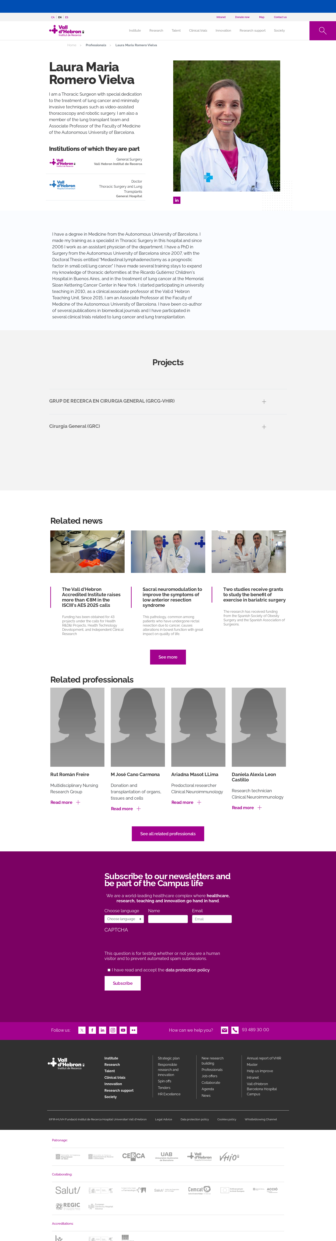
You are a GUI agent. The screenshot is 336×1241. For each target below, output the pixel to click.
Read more (61, 802)
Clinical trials (198, 30)
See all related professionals (168, 833)
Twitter (82, 1029)
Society (279, 30)
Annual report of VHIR (264, 1058)
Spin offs (164, 1081)
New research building (213, 1060)
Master (252, 1065)
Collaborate (211, 1083)
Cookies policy (226, 1119)
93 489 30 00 (255, 1029)
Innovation (223, 30)
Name (154, 910)
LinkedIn (176, 199)
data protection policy (188, 969)
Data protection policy (195, 1119)
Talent (176, 30)
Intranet (253, 1078)
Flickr (133, 1029)
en (60, 17)
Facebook (92, 1029)
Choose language (121, 910)
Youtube (123, 1029)
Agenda (208, 1089)
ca (53, 17)
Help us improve (260, 1071)
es (66, 17)
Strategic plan (169, 1058)
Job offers (209, 1076)
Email (197, 910)
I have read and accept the (161, 970)
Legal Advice (163, 1119)
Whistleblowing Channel (261, 1119)
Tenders (164, 1088)
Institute (111, 1058)
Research (156, 30)
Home (71, 45)
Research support (253, 30)
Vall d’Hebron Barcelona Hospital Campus (262, 1089)
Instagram (113, 1029)
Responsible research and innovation (168, 1070)
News (206, 1096)
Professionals (212, 1070)
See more (168, 657)
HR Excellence (169, 1094)
